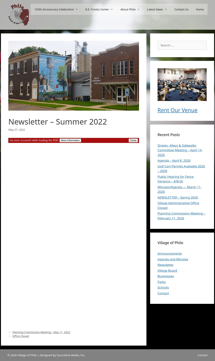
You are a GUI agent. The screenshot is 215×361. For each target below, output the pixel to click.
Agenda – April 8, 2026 (174, 160)
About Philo (131, 9)
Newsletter (166, 265)
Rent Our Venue (178, 110)
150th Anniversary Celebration (58, 9)
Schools (163, 287)
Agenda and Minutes (173, 259)
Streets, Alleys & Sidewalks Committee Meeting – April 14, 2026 (180, 150)
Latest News (159, 9)
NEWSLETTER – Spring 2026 (178, 197)
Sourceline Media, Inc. (71, 355)
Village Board (167, 270)
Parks (162, 282)
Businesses (166, 276)
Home (200, 9)
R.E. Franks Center (101, 9)
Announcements (170, 253)
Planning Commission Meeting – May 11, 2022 (41, 332)
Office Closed (20, 336)
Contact (163, 293)
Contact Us (181, 9)
